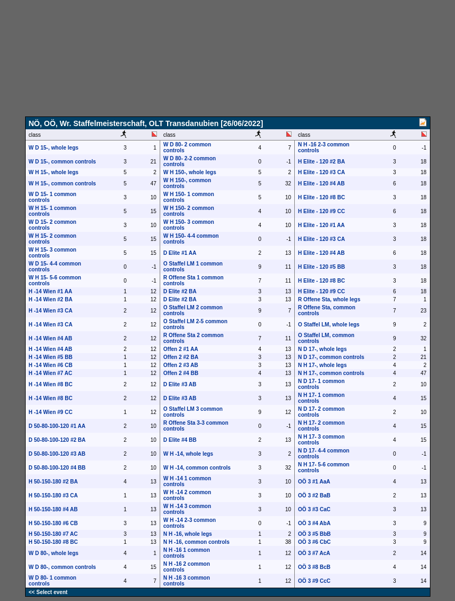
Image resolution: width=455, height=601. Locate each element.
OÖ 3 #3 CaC (314, 509)
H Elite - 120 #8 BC (321, 197)
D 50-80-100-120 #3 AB (57, 454)
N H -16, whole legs (187, 534)
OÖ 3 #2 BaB (314, 495)
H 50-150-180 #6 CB (53, 523)
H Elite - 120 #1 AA (321, 225)
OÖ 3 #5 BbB (314, 534)
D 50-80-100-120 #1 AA (57, 426)
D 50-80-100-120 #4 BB (57, 468)
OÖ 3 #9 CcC (314, 581)
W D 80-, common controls (62, 567)
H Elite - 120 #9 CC (321, 211)
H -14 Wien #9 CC (51, 412)
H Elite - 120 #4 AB (321, 183)
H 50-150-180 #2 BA (53, 482)
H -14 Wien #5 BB (51, 357)
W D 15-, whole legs (54, 148)
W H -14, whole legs (188, 454)
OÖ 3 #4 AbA (314, 523)
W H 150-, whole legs (189, 172)
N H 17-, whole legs (322, 365)
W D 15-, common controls (62, 162)
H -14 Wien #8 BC (51, 384)
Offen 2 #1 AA (180, 349)
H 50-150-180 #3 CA (53, 495)
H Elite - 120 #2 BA (321, 162)
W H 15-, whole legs (54, 172)
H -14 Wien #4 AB (51, 338)
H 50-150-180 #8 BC (53, 542)
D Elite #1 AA (180, 253)
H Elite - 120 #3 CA (321, 172)
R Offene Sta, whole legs (329, 299)
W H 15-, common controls (62, 183)
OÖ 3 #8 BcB (314, 567)
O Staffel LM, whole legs (328, 324)
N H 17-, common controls (331, 373)
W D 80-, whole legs (54, 553)
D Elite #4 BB (180, 440)
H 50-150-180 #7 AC (53, 534)
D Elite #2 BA (180, 291)
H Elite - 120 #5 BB (321, 267)
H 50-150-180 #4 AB (53, 509)
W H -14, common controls (197, 468)
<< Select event (48, 592)
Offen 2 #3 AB (180, 365)
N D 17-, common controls (331, 357)
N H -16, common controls (196, 542)
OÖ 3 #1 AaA (314, 482)
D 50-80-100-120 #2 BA (57, 440)
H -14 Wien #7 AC (51, 373)
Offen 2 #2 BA (181, 357)
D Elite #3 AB (180, 384)
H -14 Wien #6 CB (51, 365)
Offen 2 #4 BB (181, 373)
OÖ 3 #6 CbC (314, 542)
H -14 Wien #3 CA (51, 311)
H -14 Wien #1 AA (51, 291)
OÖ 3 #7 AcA (314, 553)
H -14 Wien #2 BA (51, 299)
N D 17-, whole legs (322, 349)
